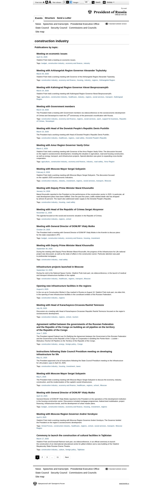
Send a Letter (64, 18)
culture (61, 450)
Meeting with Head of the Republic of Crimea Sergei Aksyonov (70, 209)
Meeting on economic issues (52, 53)
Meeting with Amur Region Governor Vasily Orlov (63, 145)
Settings (109, 2)
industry (87, 63)
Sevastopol (50, 121)
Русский (124, 8)
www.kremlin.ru (124, 483)
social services (98, 97)
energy (61, 344)
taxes (78, 366)
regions (95, 80)
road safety (80, 138)
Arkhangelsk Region (107, 80)
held (50, 363)
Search (98, 2)
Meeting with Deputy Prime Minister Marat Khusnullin (65, 188)
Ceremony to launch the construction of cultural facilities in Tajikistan (74, 435)
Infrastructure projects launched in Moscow (60, 267)
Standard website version (118, 24)
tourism (75, 317)
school (68, 219)
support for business (110, 119)
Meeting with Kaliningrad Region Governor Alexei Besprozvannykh (72, 87)
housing (80, 80)
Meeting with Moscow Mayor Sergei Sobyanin (61, 169)
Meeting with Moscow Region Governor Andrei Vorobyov (67, 414)
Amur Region (109, 162)
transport (109, 97)
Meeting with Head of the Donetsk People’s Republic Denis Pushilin (73, 128)
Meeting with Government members (56, 106)
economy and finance (74, 63)
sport (99, 119)
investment (70, 181)
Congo (80, 344)
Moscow (108, 181)
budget (44, 63)
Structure (50, 18)
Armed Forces (46, 426)
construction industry (56, 63)
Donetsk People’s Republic (96, 138)
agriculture (45, 97)
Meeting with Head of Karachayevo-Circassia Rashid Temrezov (70, 305)
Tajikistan (81, 450)
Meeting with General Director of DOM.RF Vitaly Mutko (66, 226)
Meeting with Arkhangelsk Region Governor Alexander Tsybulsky (72, 70)
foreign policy (71, 344)
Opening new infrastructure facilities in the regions (64, 286)
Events (39, 18)
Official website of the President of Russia (107, 13)
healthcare (72, 97)
